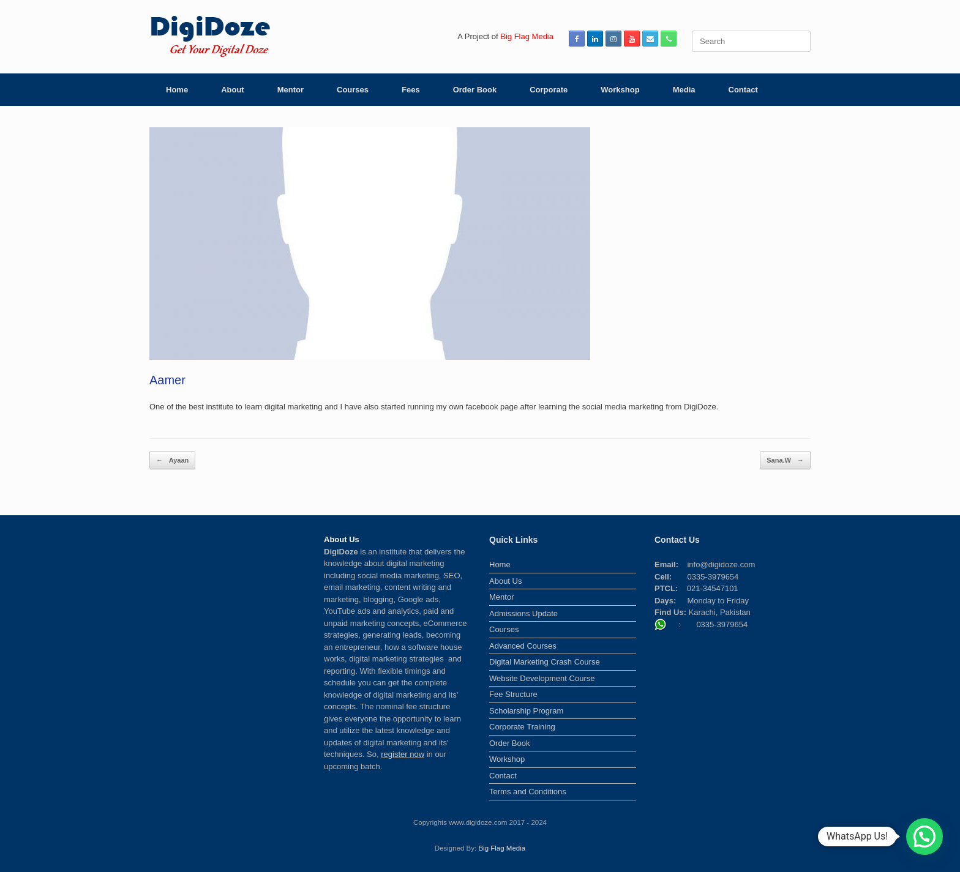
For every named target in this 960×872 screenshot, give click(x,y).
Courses (353, 89)
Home (177, 89)
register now (402, 754)
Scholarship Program (526, 710)
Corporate (549, 89)
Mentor (290, 89)
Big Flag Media (501, 848)
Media (684, 89)
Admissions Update (523, 613)
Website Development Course (541, 678)
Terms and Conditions (527, 791)
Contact (743, 89)
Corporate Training (522, 726)
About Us (505, 581)
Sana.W (785, 460)
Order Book (475, 89)
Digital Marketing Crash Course (544, 661)
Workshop (620, 89)
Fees (411, 89)
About (232, 89)
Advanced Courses (523, 645)
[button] (924, 836)
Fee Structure (513, 694)
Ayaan (172, 460)
